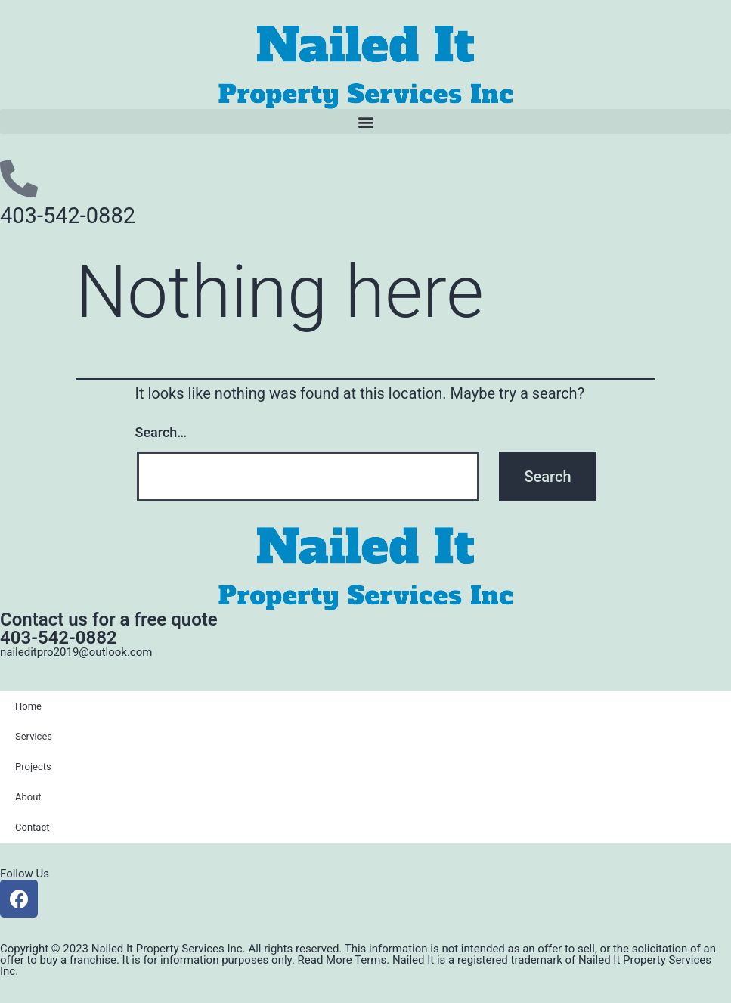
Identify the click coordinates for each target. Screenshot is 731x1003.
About (28, 797)
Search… (161, 432)
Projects (33, 766)
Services (33, 736)
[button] (365, 121)
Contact (32, 827)
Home (28, 706)
